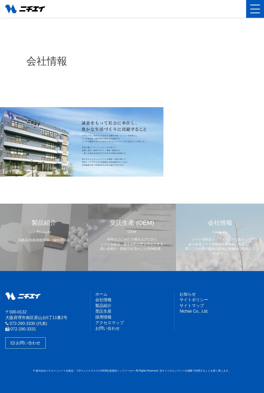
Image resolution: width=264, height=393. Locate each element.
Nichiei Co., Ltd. (193, 311)
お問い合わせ (25, 343)
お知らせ (187, 294)
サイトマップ (191, 305)
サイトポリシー (193, 300)
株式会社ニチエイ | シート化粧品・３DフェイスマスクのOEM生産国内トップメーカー (29, 9)
